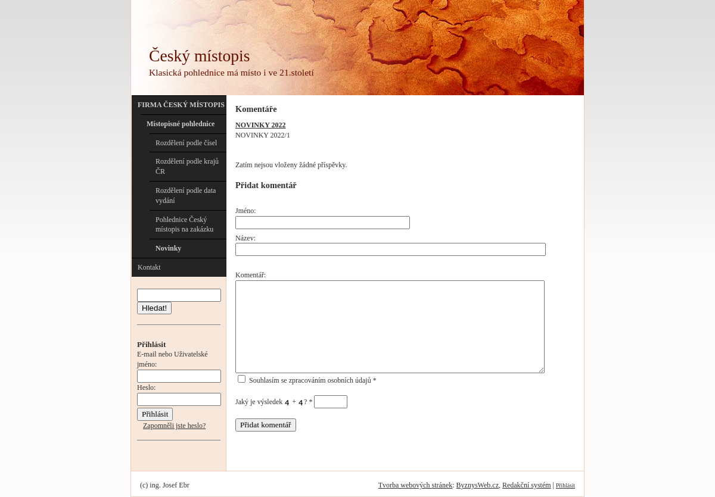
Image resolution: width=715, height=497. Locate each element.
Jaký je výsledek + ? (291, 402)
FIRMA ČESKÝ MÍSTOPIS (181, 105)
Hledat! (154, 308)
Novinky (168, 248)
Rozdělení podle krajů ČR (187, 166)
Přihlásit (565, 485)
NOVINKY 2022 (260, 125)
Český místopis (199, 55)
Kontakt (149, 267)
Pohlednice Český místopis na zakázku (184, 224)
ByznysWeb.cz (477, 485)
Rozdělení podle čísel (186, 143)
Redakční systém (526, 485)
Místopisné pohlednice (180, 124)
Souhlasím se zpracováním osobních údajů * (307, 380)
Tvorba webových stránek (415, 485)
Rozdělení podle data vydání (186, 195)
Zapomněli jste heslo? (174, 425)
